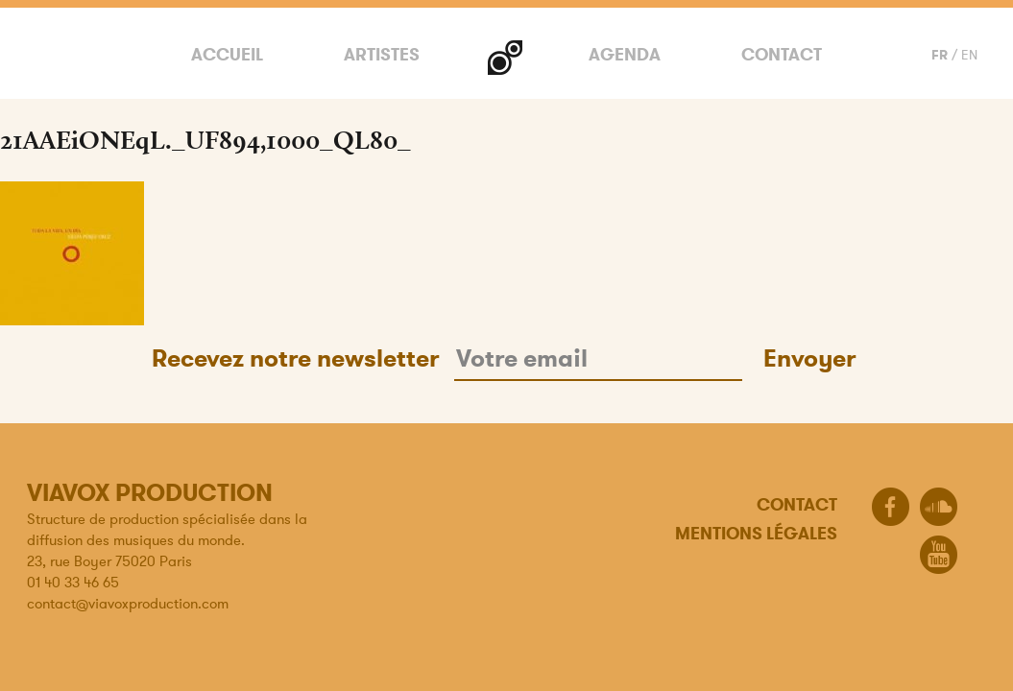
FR (939, 54)
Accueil (227, 54)
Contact (781, 54)
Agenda (625, 54)
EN (969, 54)
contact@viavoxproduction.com (128, 603)
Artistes (382, 54)
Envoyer (809, 358)
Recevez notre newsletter (295, 358)
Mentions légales (756, 533)
